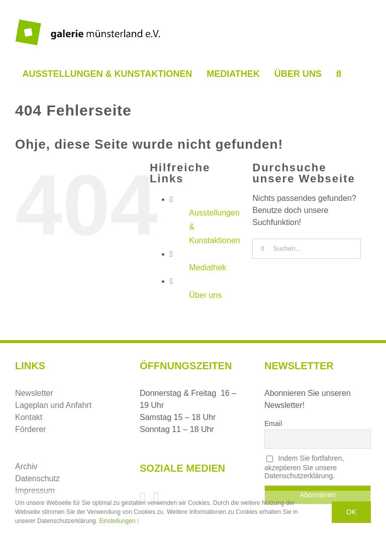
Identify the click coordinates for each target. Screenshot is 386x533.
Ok (351, 512)
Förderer (30, 429)
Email (273, 423)
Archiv (26, 466)
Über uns (205, 295)
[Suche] (262, 249)
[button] (338, 74)
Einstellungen (119, 520)
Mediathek (207, 267)
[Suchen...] (306, 249)
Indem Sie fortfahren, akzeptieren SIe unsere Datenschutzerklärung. (304, 467)
